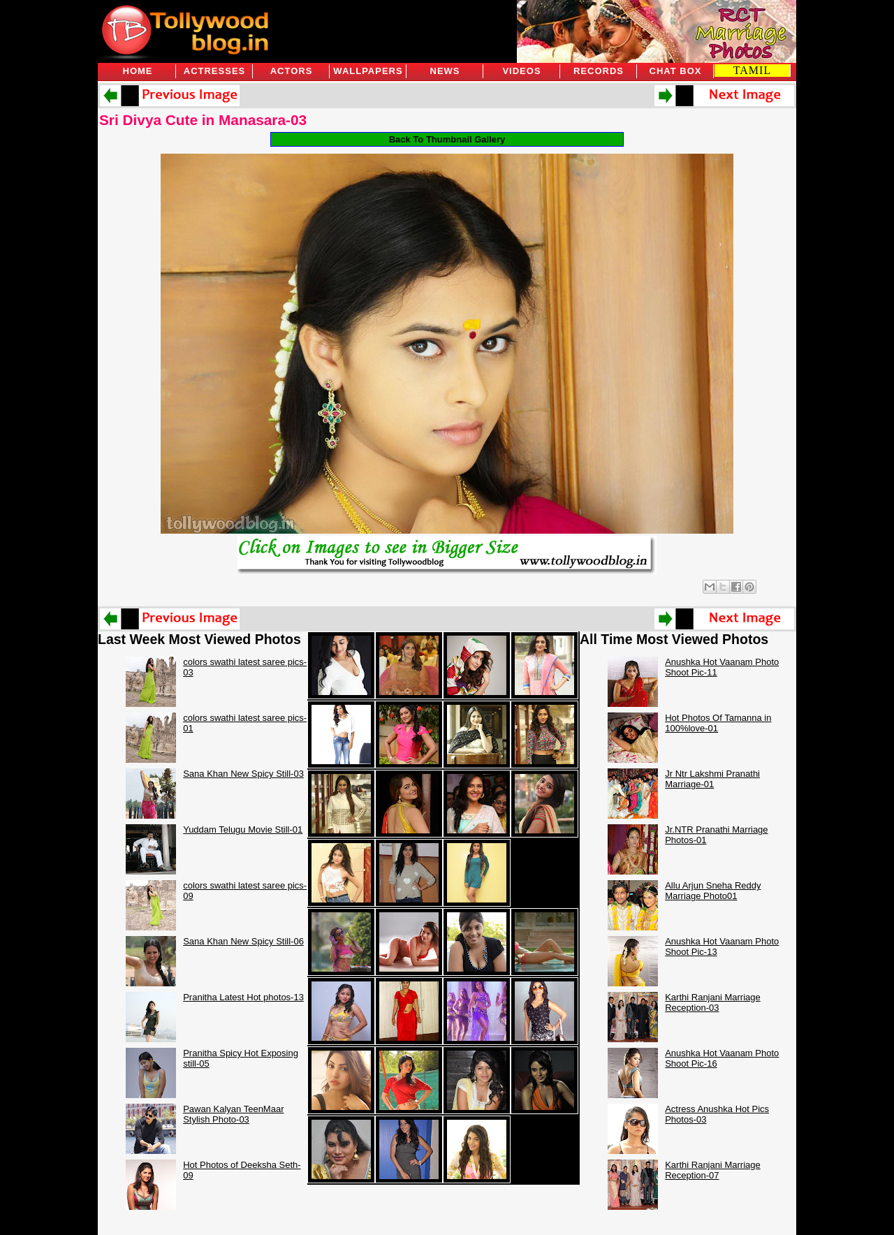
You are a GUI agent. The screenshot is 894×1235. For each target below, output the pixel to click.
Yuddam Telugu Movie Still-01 (242, 829)
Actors (291, 71)
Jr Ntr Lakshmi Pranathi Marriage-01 (712, 778)
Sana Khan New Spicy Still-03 (243, 773)
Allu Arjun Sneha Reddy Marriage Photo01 (713, 890)
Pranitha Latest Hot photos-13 (243, 997)
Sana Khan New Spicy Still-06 (243, 941)
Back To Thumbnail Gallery (447, 139)
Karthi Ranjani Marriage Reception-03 (713, 1002)
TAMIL (752, 70)
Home (138, 71)
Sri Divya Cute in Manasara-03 (203, 120)
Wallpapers (367, 71)
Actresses (214, 71)
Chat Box (676, 71)
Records (598, 71)
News (445, 71)
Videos (521, 71)
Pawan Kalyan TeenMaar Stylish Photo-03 (233, 1114)
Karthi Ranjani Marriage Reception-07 (713, 1170)
